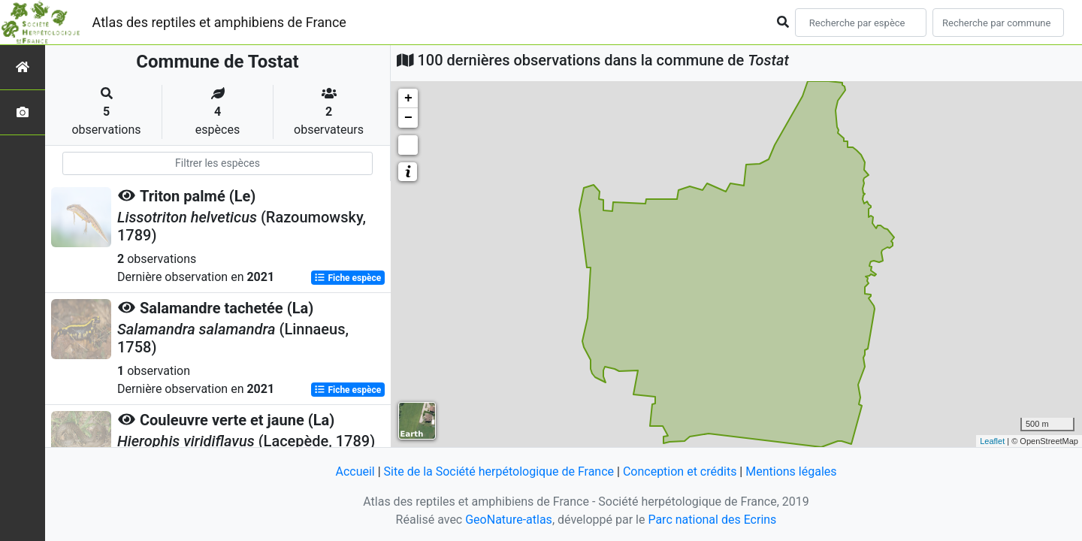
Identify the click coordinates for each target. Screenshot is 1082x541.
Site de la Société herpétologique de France (499, 471)
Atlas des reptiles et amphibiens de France (219, 22)
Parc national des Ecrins (712, 519)
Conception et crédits (680, 471)
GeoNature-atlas (508, 519)
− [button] (408, 118)
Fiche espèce (347, 278)
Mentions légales (790, 471)
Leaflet (992, 441)
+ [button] (408, 98)
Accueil (354, 471)
